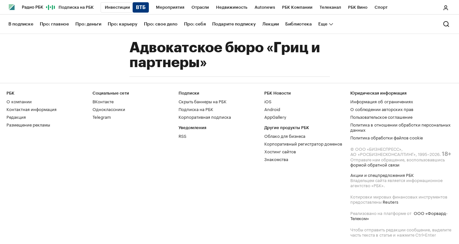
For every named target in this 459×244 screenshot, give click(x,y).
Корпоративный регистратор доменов (303, 143)
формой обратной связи (374, 164)
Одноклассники (109, 109)
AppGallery (275, 116)
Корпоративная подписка (205, 116)
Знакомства (276, 159)
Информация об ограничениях (381, 101)
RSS (182, 135)
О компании (19, 101)
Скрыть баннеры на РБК (202, 101)
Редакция (16, 116)
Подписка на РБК (196, 109)
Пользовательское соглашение (381, 116)
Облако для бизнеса (284, 135)
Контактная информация (31, 109)
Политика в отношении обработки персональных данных (400, 127)
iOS (267, 101)
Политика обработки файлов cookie (386, 137)
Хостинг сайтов (280, 151)
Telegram (102, 116)
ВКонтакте (103, 101)
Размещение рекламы (28, 124)
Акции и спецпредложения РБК (382, 174)
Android (272, 109)
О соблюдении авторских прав (381, 109)
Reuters (390, 201)
